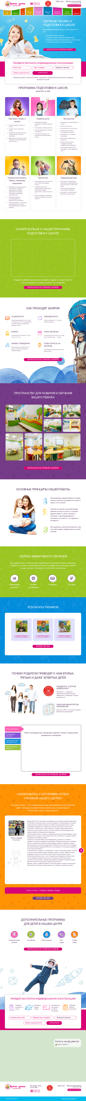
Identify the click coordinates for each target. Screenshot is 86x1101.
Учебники (15, 13)
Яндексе (50, 890)
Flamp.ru (44, 890)
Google (57, 890)
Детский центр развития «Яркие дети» (15, 4)
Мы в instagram (35, 3)
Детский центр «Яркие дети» (15, 1087)
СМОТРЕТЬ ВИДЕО (21, 636)
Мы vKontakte (38, 3)
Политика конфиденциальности (69, 1099)
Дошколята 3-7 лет (38, 12)
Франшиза (76, 13)
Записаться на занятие (74, 5)
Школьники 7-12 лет (48, 12)
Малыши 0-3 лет (29, 12)
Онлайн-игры (7, 12)
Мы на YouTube (31, 3)
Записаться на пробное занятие (60, 49)
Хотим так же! (43, 646)
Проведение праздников (57, 12)
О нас (23, 12)
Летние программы (67, 12)
